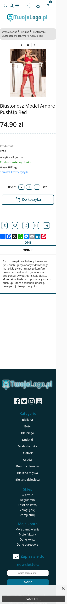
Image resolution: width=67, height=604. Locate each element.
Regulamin (33, 497)
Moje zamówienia (33, 526)
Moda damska (33, 443)
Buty (33, 423)
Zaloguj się (33, 507)
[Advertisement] (33, 331)
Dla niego (33, 430)
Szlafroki (33, 450)
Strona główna (10, 31)
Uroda (33, 457)
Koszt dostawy (33, 502)
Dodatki (33, 437)
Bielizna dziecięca (33, 477)
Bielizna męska (33, 470)
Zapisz (33, 579)
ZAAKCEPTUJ (33, 599)
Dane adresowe (33, 541)
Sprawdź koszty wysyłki (15, 172)
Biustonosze (39, 31)
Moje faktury (33, 531)
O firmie (33, 492)
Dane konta (33, 536)
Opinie (33, 250)
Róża (4, 151)
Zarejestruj (33, 512)
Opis (32, 242)
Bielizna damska (33, 463)
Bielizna (25, 31)
